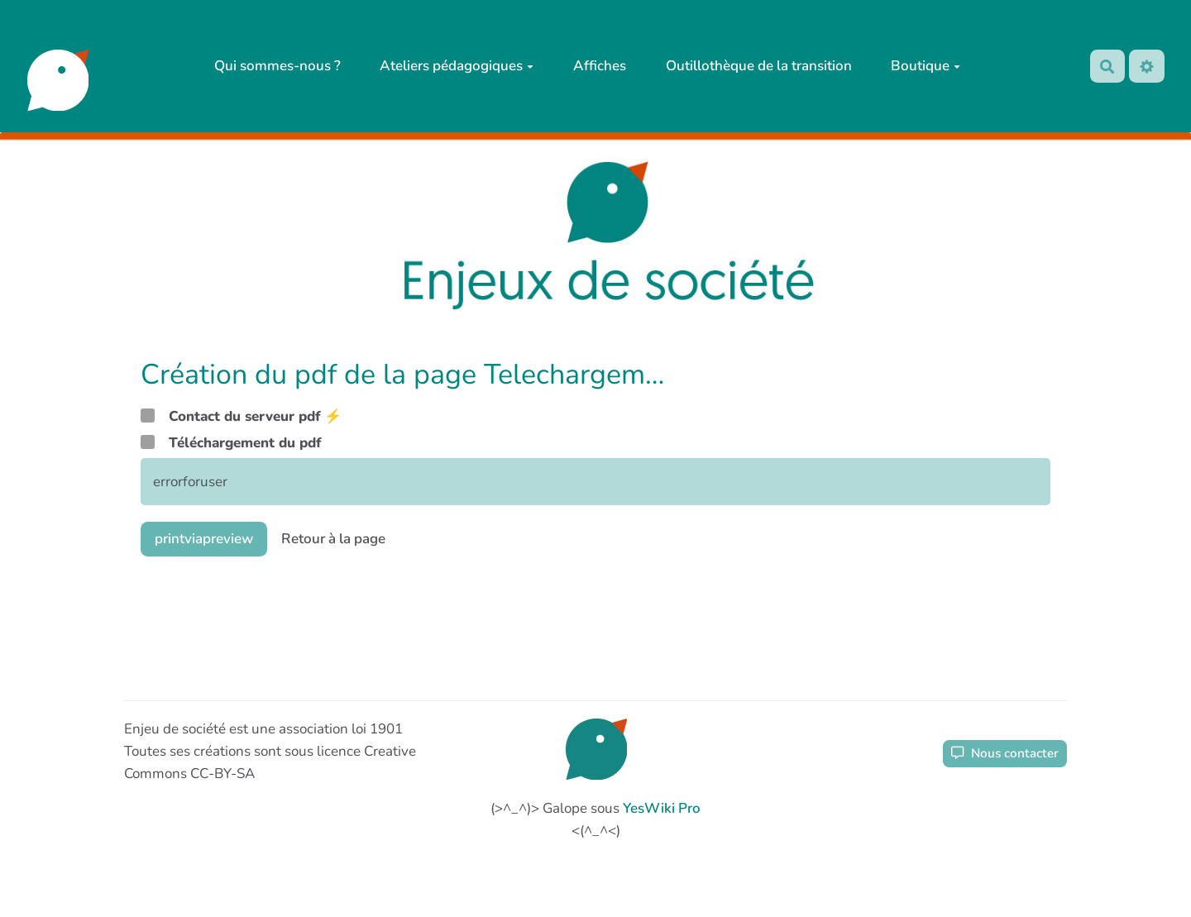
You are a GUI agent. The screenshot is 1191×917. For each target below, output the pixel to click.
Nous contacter (1005, 753)
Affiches (599, 65)
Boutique (925, 65)
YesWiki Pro (662, 808)
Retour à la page (333, 538)
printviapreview (204, 538)
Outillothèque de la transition (759, 65)
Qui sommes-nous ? (277, 65)
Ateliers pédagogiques (456, 65)
